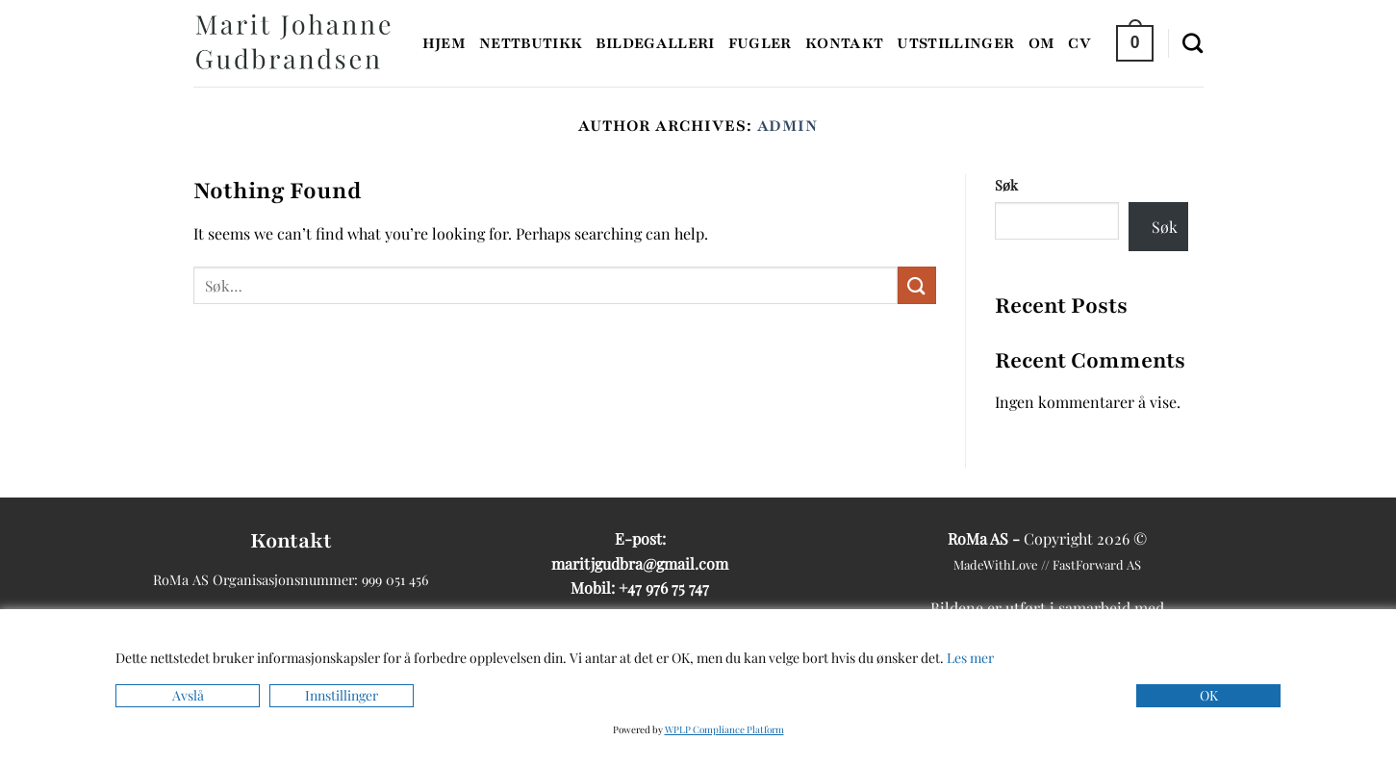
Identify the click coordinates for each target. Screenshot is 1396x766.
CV (1079, 43)
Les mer (970, 658)
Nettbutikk (531, 43)
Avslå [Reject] (188, 695)
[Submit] (917, 285)
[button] (1135, 43)
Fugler (760, 43)
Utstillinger (955, 43)
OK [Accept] (1209, 695)
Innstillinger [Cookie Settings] (341, 695)
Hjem (444, 43)
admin (788, 126)
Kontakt (844, 43)
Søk (1006, 184)
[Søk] (1192, 42)
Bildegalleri (655, 43)
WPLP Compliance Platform (724, 729)
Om (1041, 43)
